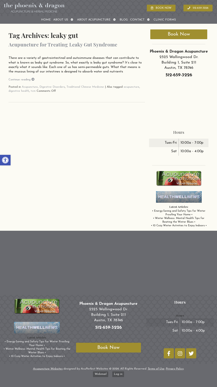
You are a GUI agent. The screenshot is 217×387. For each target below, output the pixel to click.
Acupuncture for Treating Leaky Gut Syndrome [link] (63, 44)
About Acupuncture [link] (94, 19)
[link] (5, 160)
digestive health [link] (19, 91)
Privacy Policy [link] (175, 368)
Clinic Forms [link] (165, 19)
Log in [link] (118, 374)
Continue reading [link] (21, 79)
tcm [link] (33, 91)
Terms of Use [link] (156, 368)
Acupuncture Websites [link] (48, 368)
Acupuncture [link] (30, 86)
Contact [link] (137, 19)
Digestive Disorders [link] (52, 86)
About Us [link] (60, 19)
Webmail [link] (101, 374)
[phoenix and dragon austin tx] (108, 264)
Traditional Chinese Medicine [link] (85, 86)
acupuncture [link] (131, 86)
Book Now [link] (179, 34)
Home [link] (46, 19)
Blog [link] (124, 19)
